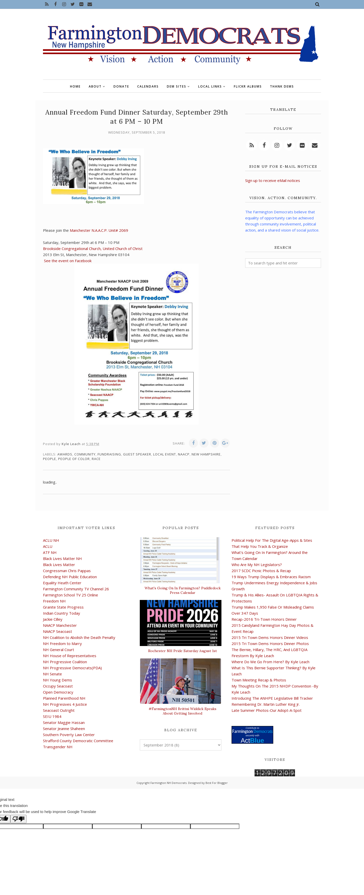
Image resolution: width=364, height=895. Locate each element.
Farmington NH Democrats (168, 783)
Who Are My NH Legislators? (257, 564)
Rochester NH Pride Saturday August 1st (182, 651)
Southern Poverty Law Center (69, 734)
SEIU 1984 (52, 716)
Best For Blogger (217, 783)
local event (164, 454)
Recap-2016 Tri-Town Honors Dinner (264, 619)
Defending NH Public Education (70, 576)
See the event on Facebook (68, 260)
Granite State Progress (63, 607)
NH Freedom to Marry (62, 643)
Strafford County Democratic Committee (78, 740)
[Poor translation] (18, 819)
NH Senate (52, 673)
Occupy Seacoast (58, 686)
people (49, 458)
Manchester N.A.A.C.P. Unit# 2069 (99, 230)
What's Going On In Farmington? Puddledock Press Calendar (183, 590)
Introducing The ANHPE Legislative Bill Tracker (272, 698)
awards (64, 454)
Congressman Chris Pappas (67, 570)
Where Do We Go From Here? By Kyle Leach (270, 661)
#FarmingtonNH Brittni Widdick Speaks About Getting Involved (182, 711)
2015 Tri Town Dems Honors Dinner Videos (270, 637)
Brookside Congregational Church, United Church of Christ (93, 248)
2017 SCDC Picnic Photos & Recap (261, 570)
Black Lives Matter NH (62, 558)
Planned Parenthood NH (64, 698)
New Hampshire (206, 454)
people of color (74, 458)
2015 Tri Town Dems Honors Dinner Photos (270, 643)
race (96, 458)
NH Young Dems (57, 679)
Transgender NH (58, 746)
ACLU (47, 546)
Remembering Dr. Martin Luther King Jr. (266, 704)
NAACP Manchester (60, 625)
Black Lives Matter (59, 564)
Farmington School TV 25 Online (70, 594)
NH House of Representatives (69, 655)
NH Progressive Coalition (65, 661)
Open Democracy (58, 692)
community (85, 454)
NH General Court (58, 649)
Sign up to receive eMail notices (272, 180)
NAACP (184, 454)
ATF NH (50, 552)
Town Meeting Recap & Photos (259, 679)
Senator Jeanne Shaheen (64, 728)
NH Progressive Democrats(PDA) (72, 667)
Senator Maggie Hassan (64, 722)
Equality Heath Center (62, 582)
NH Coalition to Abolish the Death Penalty (79, 637)
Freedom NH (54, 600)
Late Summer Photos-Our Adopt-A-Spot (267, 710)
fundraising (109, 454)
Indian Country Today (61, 613)
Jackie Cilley (52, 619)
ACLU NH (51, 540)
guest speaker (137, 454)
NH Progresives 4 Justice (65, 704)
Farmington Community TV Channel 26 (76, 588)
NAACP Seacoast (57, 631)
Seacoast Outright (59, 710)
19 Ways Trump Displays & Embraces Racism (271, 576)
